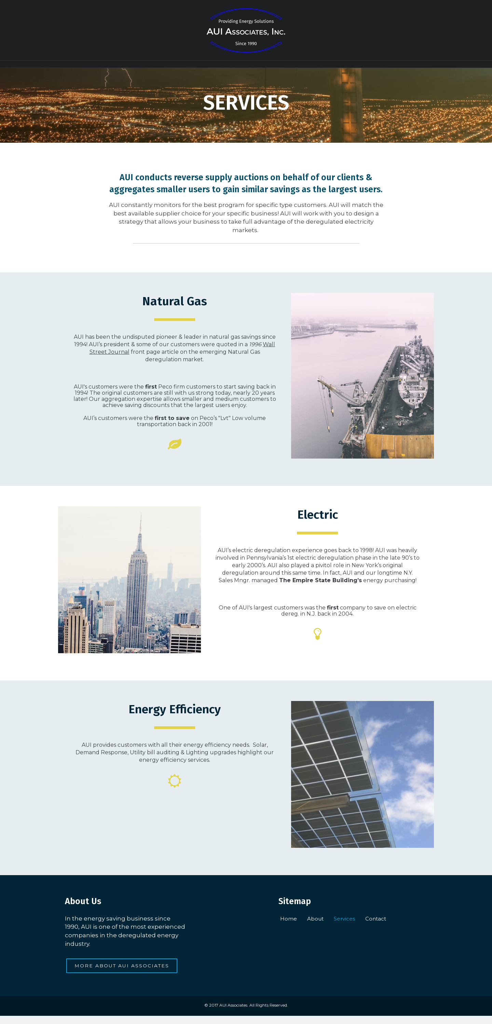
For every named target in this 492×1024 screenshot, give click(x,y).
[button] (122, 974)
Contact (299, 67)
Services (261, 67)
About (225, 67)
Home (190, 67)
